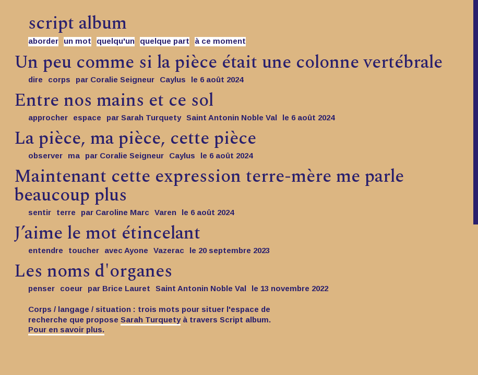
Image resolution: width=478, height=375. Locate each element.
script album (77, 23)
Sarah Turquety (151, 319)
